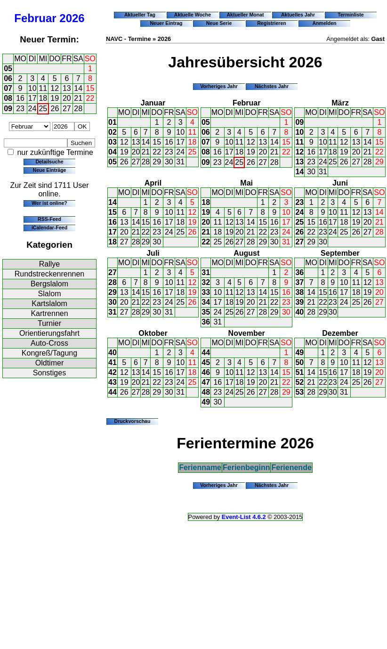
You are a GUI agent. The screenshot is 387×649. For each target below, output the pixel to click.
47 (206, 382)
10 (32, 88)
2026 (71, 18)
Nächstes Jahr (272, 86)
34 (206, 302)
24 (32, 109)
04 (112, 152)
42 (112, 372)
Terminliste (350, 14)
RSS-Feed (49, 219)
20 (67, 98)
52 (299, 382)
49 (206, 402)
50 (299, 362)
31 (180, 162)
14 (78, 88)
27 (67, 109)
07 (8, 88)
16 (20, 98)
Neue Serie (219, 23)
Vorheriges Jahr (219, 86)
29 (157, 162)
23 (20, 109)
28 (78, 109)
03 (112, 142)
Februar (35, 18)
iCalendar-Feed (49, 227)
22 (90, 98)
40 (299, 312)
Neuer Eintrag (166, 23)
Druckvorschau (132, 421)
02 (112, 132)
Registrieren (271, 23)
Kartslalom (49, 304)
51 (299, 372)
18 (43, 98)
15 (90, 88)
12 (54, 88)
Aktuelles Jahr (298, 14)
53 (299, 392)
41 (112, 362)
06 (8, 78)
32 (206, 282)
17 (32, 98)
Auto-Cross (49, 343)
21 (78, 98)
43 (112, 382)
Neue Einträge (49, 170)
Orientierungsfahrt (49, 333)
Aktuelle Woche (192, 14)
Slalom (49, 294)
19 (54, 98)
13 (67, 88)
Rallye (49, 264)
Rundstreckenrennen (50, 274)
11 (43, 88)
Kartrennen (49, 313)
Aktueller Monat (245, 14)
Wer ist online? (49, 203)
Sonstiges (49, 373)
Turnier (49, 323)
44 (112, 392)
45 (206, 362)
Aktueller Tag (139, 14)
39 (299, 302)
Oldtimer (49, 363)
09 (8, 109)
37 (299, 282)
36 (206, 322)
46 (206, 372)
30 (169, 162)
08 (8, 98)
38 (299, 292)
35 (206, 312)
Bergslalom (49, 284)
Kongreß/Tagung (49, 353)
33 (206, 292)
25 (43, 109)
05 (8, 69)
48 (206, 392)
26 (55, 109)
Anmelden (325, 23)
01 (112, 122)
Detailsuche (49, 161)
